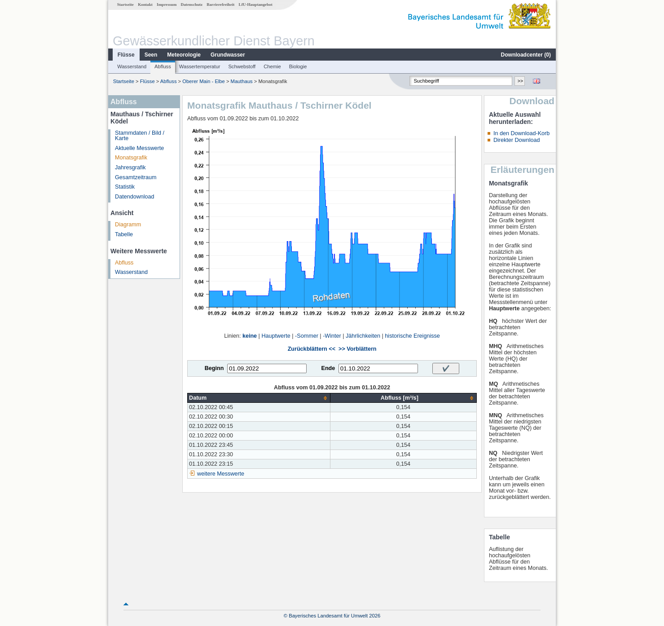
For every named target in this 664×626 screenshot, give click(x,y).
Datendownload (134, 197)
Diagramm (128, 224)
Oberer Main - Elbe (203, 81)
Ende (328, 368)
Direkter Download (516, 140)
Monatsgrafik (131, 157)
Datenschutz (192, 4)
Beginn (214, 368)
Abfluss (162, 66)
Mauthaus (242, 81)
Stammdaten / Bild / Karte (139, 136)
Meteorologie (184, 55)
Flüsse (126, 55)
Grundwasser (228, 55)
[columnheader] (259, 398)
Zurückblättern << (311, 349)
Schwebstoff (241, 66)
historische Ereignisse (412, 336)
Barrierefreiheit (220, 4)
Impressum (166, 4)
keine (249, 336)
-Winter (332, 336)
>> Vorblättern (357, 349)
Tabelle (124, 234)
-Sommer (306, 336)
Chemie (272, 66)
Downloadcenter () (526, 55)
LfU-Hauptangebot (256, 4)
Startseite (125, 4)
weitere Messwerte (220, 474)
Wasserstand (131, 66)
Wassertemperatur (199, 66)
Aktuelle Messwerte (139, 148)
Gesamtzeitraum (135, 177)
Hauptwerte (275, 336)
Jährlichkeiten (363, 336)
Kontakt (145, 4)
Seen (151, 55)
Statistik (125, 187)
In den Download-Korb (521, 133)
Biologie (298, 66)
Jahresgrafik (130, 167)
